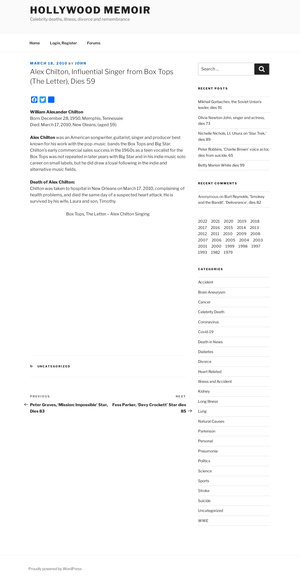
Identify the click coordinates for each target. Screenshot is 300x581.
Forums (93, 43)
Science (205, 471)
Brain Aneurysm (211, 292)
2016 (215, 227)
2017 (202, 227)
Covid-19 (205, 331)
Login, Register (63, 43)
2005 (230, 240)
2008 (255, 233)
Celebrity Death (211, 311)
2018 (254, 221)
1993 (202, 252)
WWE (203, 520)
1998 (242, 246)
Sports (203, 480)
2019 (241, 221)
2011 (215, 233)
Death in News (210, 342)
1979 (228, 252)
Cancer (204, 302)
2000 (216, 246)
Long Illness (208, 401)
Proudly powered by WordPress (55, 568)
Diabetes (205, 351)
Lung (202, 411)
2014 (241, 227)
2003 (258, 240)
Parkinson (206, 431)
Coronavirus (208, 322)
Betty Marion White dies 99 (221, 165)
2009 (241, 233)
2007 (203, 240)
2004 (244, 240)
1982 (215, 252)
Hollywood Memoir (90, 10)
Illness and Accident (215, 381)
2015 (228, 227)
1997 (255, 246)
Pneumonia (208, 451)
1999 (229, 246)
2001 (202, 246)
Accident (205, 282)
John (81, 63)
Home (34, 43)
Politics (204, 461)
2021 (215, 221)
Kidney (204, 391)
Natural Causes (211, 421)
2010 (228, 233)
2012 (202, 233)
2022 (202, 221)
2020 (228, 221)
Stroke (203, 490)
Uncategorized (210, 510)
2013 (254, 227)
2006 (216, 240)
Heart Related (209, 371)
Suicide (204, 500)
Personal (205, 441)
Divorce (204, 361)
